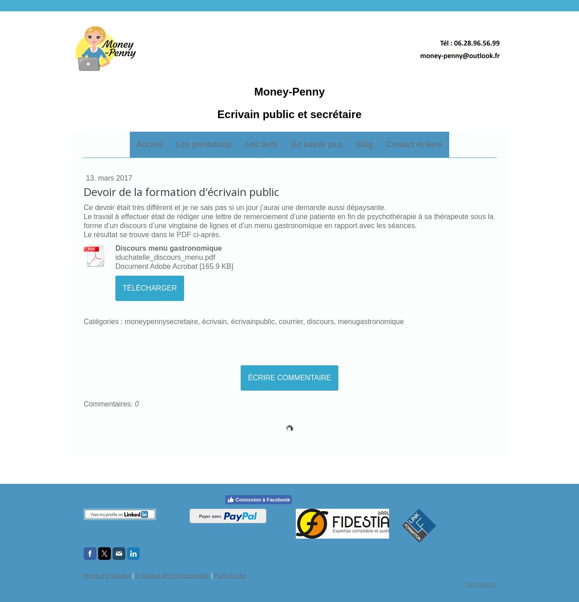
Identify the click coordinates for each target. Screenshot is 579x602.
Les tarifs (261, 144)
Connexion (480, 584)
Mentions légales (107, 575)
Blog (364, 144)
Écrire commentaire (289, 378)
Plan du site (231, 575)
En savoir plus (317, 144)
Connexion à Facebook (258, 499)
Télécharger (150, 288)
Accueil (150, 144)
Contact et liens (414, 144)
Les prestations (204, 144)
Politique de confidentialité (172, 575)
